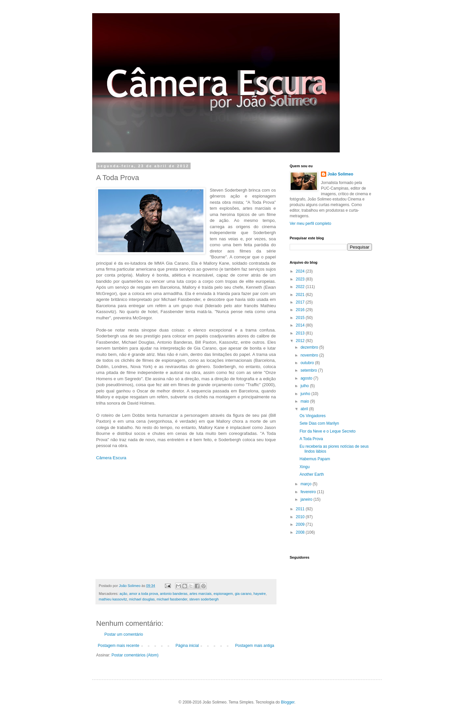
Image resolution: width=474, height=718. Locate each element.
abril (305, 409)
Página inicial (187, 645)
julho (305, 386)
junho (306, 393)
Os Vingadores (313, 415)
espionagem (223, 594)
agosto (307, 378)
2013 (301, 333)
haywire (259, 594)
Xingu (305, 467)
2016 (301, 309)
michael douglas (142, 599)
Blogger (288, 702)
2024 (301, 271)
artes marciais (201, 594)
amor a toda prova (143, 594)
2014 (301, 325)
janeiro (307, 499)
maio (305, 401)
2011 (301, 509)
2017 (301, 302)
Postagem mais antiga (254, 645)
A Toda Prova (311, 439)
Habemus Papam (315, 459)
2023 (301, 279)
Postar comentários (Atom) (135, 655)
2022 (301, 286)
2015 (301, 317)
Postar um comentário (123, 634)
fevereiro (309, 492)
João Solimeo (340, 174)
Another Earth (312, 474)
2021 (301, 294)
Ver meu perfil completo (310, 223)
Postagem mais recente (118, 645)
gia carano (243, 594)
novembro (310, 355)
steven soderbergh (204, 599)
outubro (308, 362)
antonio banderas (173, 594)
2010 (301, 517)
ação (123, 594)
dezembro (310, 347)
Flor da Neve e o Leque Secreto (328, 431)
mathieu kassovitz (113, 599)
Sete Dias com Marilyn (319, 423)
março (307, 484)
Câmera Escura (111, 457)
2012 (301, 340)
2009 (301, 524)
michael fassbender (172, 599)
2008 (301, 532)
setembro (309, 370)
